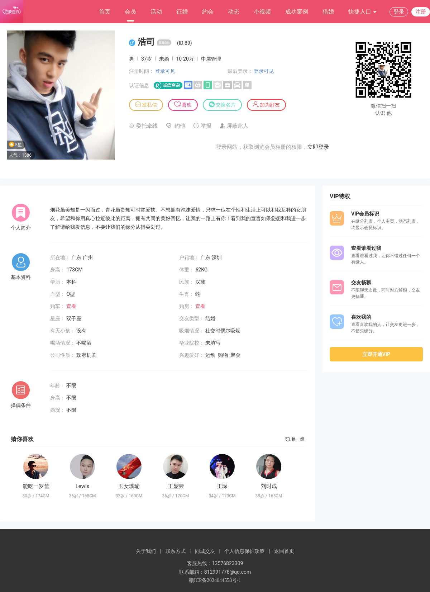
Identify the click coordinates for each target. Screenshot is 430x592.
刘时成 (269, 486)
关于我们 (146, 551)
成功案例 (296, 11)
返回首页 (284, 551)
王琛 (222, 486)
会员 (130, 11)
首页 (104, 11)
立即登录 (318, 147)
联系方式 (176, 551)
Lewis (83, 486)
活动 (156, 11)
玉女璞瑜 (129, 486)
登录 (398, 12)
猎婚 (328, 11)
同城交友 (205, 551)
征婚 (182, 11)
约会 (208, 11)
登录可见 (165, 71)
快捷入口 (362, 12)
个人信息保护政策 (244, 551)
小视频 (262, 11)
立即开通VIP (376, 354)
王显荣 (176, 486)
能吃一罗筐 (36, 486)
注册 (420, 12)
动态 (233, 11)
